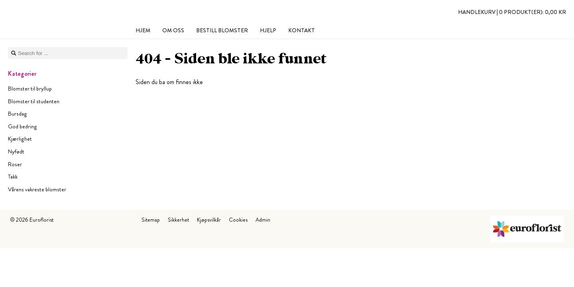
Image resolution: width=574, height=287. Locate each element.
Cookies (238, 220)
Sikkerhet (178, 220)
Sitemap (151, 220)
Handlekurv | (512, 12)
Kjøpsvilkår (209, 220)
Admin (263, 220)
